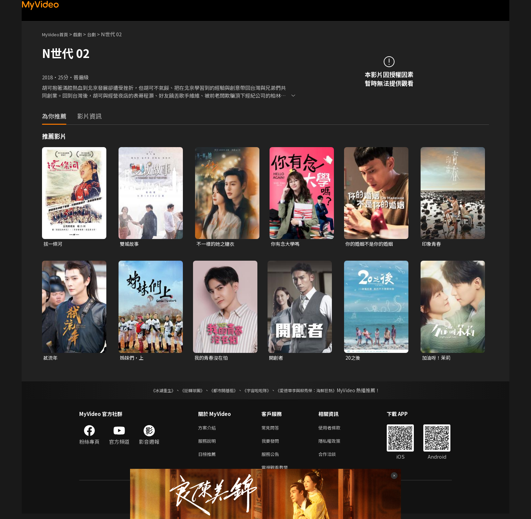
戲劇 (83, 34)
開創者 (276, 358)
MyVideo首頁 (57, 34)
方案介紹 (208, 429)
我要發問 (271, 443)
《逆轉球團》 (184, 391)
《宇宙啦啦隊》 (258, 391)
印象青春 (432, 243)
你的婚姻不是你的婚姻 (370, 243)
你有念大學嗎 (286, 243)
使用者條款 (335, 429)
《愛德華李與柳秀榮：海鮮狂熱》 (315, 391)
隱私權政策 (335, 443)
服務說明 (208, 443)
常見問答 (271, 429)
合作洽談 (332, 457)
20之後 (353, 358)
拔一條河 (53, 243)
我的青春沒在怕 (212, 358)
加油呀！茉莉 (437, 358)
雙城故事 (130, 243)
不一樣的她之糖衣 (216, 243)
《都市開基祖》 (220, 391)
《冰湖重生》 (151, 391)
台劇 (98, 34)
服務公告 (271, 457)
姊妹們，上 (132, 358)
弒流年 (51, 358)
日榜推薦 (208, 457)
